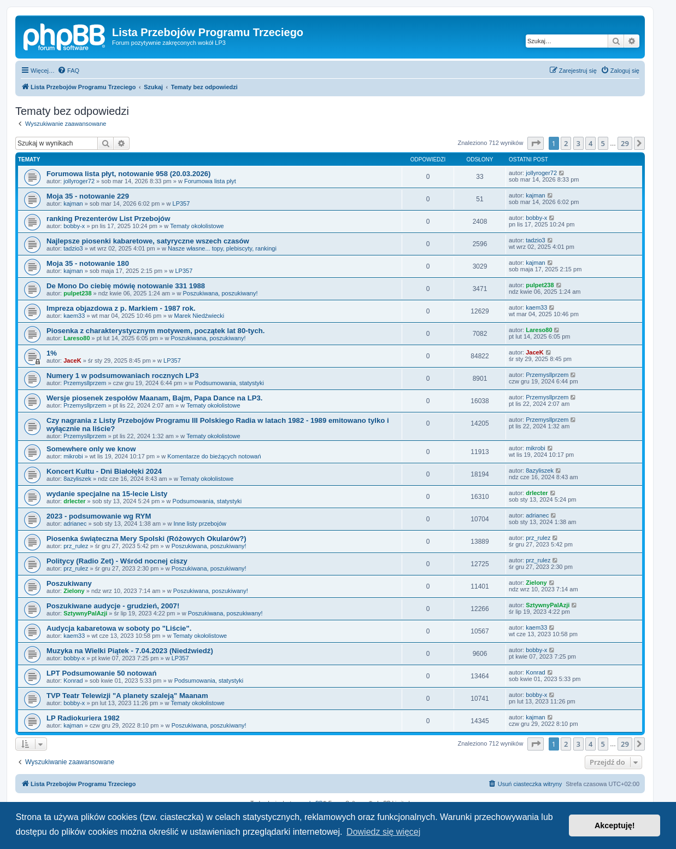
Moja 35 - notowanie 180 (87, 263)
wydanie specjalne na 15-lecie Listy (106, 494)
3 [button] (578, 143)
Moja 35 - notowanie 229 (87, 196)
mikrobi (73, 456)
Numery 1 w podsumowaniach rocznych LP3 (122, 375)
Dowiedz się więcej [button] (383, 831)
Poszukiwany (69, 583)
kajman (73, 203)
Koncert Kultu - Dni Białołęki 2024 (104, 471)
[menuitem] (68, 70)
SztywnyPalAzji (85, 613)
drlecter (74, 501)
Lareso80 (76, 338)
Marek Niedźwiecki (199, 315)
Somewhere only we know (91, 449)
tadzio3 (73, 248)
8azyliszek (77, 478)
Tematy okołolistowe (197, 226)
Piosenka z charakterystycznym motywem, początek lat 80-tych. (155, 331)
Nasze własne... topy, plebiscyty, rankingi (222, 248)
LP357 (181, 203)
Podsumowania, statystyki (229, 383)
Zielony (74, 591)
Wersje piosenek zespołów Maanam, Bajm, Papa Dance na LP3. (154, 398)
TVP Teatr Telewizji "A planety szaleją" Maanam (127, 695)
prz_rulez (75, 546)
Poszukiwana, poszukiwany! (220, 293)
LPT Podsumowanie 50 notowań (101, 673)
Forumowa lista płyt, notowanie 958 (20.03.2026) (128, 174)
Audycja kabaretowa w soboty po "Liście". (118, 628)
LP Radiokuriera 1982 (83, 718)
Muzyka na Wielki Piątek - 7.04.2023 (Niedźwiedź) (129, 651)
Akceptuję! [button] (615, 825)
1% (51, 353)
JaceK (72, 360)
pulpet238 (77, 293)
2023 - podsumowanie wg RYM (98, 516)
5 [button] (603, 143)
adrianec (74, 523)
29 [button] (625, 143)
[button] (535, 143)
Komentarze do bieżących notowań (214, 456)
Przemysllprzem (84, 383)
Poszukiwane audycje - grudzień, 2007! (112, 606)
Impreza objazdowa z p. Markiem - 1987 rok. (121, 308)
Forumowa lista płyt (210, 181)
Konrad (73, 680)
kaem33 (74, 315)
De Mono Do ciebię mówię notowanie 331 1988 (125, 286)
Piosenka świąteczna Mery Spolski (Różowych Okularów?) (146, 538)
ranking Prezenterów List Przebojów (108, 218)
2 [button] (566, 143)
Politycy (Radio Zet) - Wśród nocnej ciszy (116, 561)
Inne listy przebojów (199, 523)
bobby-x (74, 226)
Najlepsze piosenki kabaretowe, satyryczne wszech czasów (147, 241)
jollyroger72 (79, 181)
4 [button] (590, 143)
